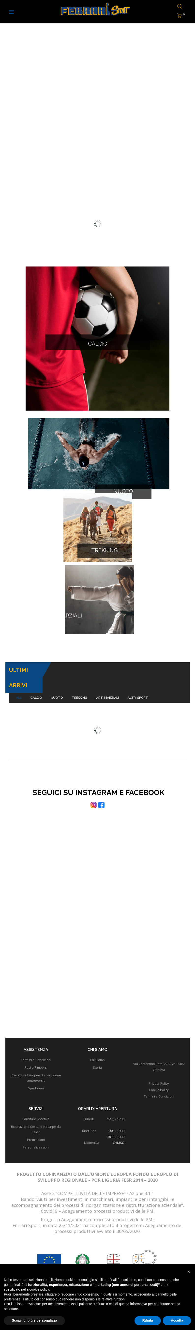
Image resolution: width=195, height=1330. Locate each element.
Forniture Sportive (36, 1093)
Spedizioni (36, 1063)
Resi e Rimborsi (36, 1042)
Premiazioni (36, 1114)
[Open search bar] (178, 6)
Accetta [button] (177, 1320)
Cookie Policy (159, 1064)
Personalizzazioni (36, 1122)
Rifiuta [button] (147, 1320)
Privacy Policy (159, 1058)
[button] (189, 1272)
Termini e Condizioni (36, 1034)
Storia (97, 1042)
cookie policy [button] (39, 1289)
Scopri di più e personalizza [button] (34, 1320)
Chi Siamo (97, 1034)
